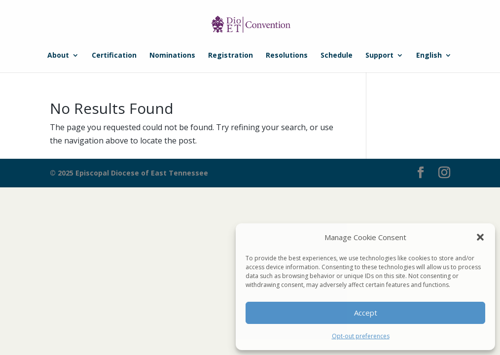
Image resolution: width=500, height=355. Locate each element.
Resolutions (287, 56)
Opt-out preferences (361, 336)
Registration (230, 56)
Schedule (337, 56)
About (58, 56)
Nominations (172, 56)
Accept (365, 313)
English (429, 56)
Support (379, 56)
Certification (114, 56)
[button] (480, 237)
